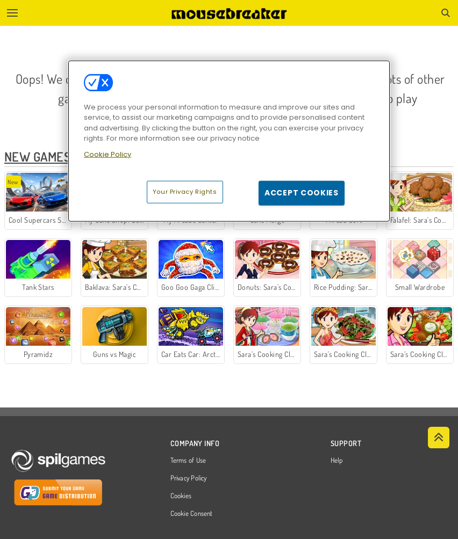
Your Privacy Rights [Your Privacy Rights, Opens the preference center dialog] (185, 191)
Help (337, 460)
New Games (37, 156)
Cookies (181, 496)
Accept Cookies (301, 192)
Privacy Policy (188, 478)
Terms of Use (188, 460)
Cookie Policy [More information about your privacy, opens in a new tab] (107, 154)
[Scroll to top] (438, 437)
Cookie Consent (191, 514)
